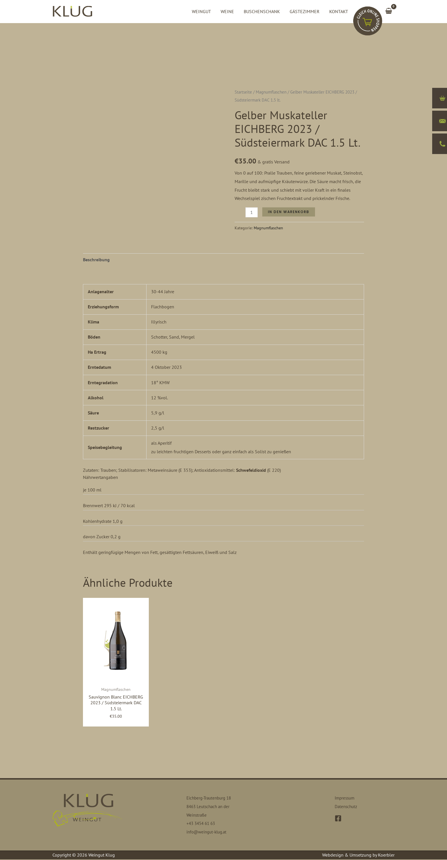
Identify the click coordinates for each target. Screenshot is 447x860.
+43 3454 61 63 (202, 824)
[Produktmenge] (251, 212)
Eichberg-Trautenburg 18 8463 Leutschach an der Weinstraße (210, 807)
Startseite (243, 92)
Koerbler (386, 855)
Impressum (345, 798)
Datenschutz (347, 807)
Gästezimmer (305, 11)
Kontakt (339, 11)
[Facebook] (338, 818)
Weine (229, 11)
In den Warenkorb (288, 211)
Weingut (204, 11)
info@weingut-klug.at (208, 832)
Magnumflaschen (271, 92)
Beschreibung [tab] (96, 259)
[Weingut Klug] (72, 11)
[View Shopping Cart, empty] (389, 11)
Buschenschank (263, 11)
